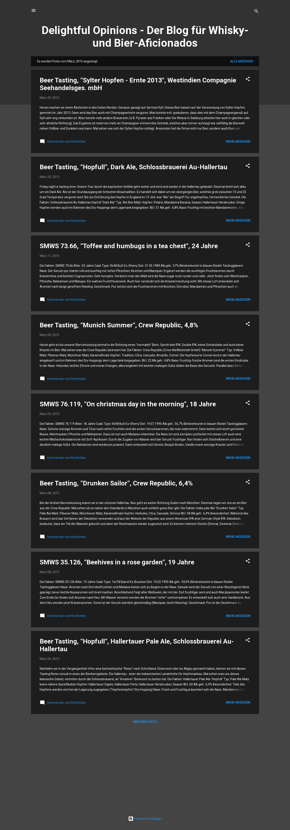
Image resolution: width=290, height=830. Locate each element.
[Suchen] (256, 12)
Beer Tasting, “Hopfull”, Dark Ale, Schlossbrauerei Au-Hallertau (133, 167)
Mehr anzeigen (238, 141)
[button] (247, 79)
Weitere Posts (145, 722)
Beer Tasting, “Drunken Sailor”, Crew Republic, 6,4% (116, 483)
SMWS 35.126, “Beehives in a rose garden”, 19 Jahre (117, 562)
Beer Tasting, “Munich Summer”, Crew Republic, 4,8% (119, 325)
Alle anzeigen (241, 61)
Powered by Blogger (145, 818)
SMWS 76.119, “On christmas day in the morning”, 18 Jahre (128, 404)
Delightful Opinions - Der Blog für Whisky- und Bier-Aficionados (145, 36)
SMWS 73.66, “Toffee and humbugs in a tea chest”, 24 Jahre (129, 246)
